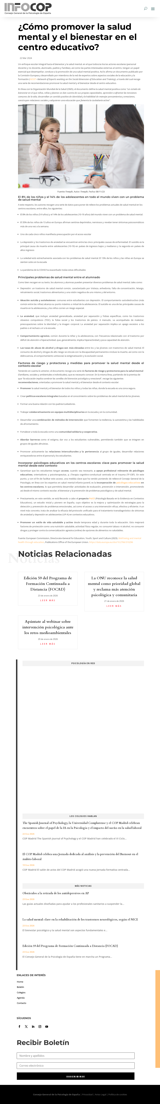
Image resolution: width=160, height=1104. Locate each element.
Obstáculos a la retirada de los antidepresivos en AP (55, 893)
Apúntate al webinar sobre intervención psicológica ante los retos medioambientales (47, 627)
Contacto (21, 1003)
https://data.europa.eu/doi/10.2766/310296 (111, 542)
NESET (33, 79)
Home (20, 981)
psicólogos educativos (128, 482)
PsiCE (92, 498)
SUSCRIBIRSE (75, 1076)
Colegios (21, 992)
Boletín (20, 987)
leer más (48, 600)
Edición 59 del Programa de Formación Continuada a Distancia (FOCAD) (48, 584)
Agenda (21, 997)
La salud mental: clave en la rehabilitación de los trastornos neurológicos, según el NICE (80, 919)
